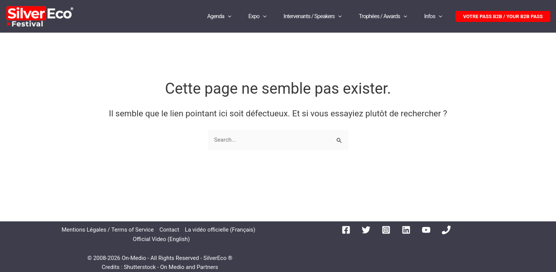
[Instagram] (386, 230)
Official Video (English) (161, 239)
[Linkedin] (406, 230)
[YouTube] (426, 230)
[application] (227, 16)
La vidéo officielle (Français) (220, 229)
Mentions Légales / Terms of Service (108, 229)
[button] (502, 16)
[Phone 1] (446, 230)
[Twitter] (366, 230)
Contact (169, 229)
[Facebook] (346, 230)
